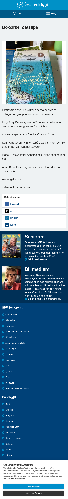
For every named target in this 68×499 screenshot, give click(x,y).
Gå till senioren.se (37, 259)
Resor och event (13, 438)
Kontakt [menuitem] (9, 354)
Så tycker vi (11, 337)
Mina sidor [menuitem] (10, 360)
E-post (13, 225)
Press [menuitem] (8, 377)
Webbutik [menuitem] (9, 383)
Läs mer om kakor (18, 479)
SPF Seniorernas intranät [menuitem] (17, 388)
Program (9, 415)
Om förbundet (12, 314)
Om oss (9, 410)
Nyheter (9, 421)
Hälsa (8, 450)
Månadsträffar (12, 427)
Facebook (14, 204)
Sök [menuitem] (17, 13)
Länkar (8, 455)
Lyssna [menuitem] (8, 371)
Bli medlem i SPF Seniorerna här (44, 299)
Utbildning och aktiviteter (17, 332)
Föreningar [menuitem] (10, 349)
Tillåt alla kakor (33, 487)
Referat (8, 444)
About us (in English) (15, 343)
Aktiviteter (10, 432)
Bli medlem (10, 320)
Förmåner (10, 326)
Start (7, 404)
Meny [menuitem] (51, 13)
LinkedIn (14, 218)
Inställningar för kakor (33, 493)
